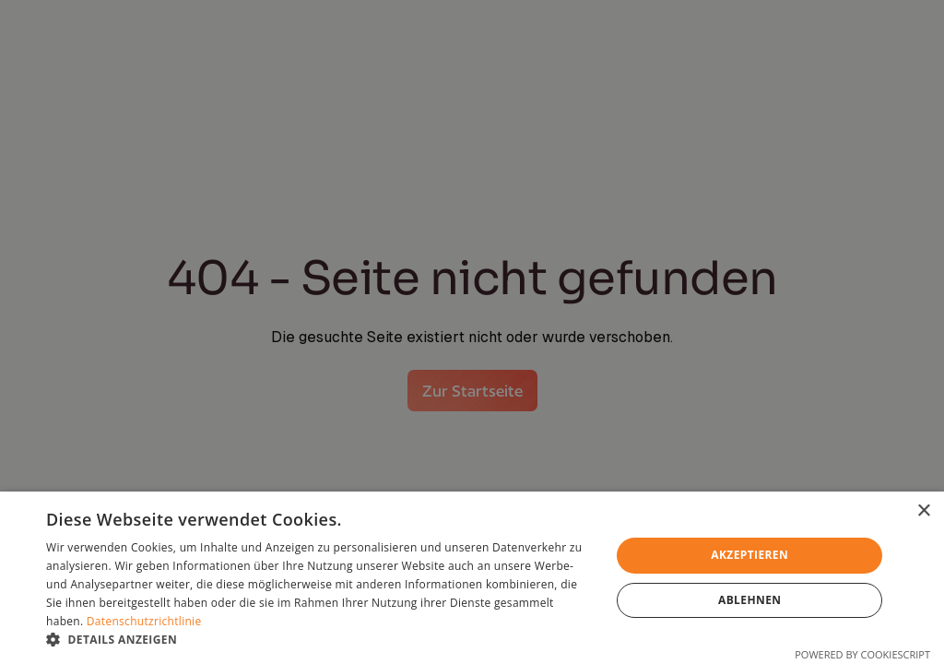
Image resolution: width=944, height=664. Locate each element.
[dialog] (472, 578)
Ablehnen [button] (749, 600)
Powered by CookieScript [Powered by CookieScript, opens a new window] (862, 654)
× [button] (923, 511)
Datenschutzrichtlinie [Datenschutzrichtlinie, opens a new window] (144, 621)
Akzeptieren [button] (749, 555)
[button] (320, 640)
